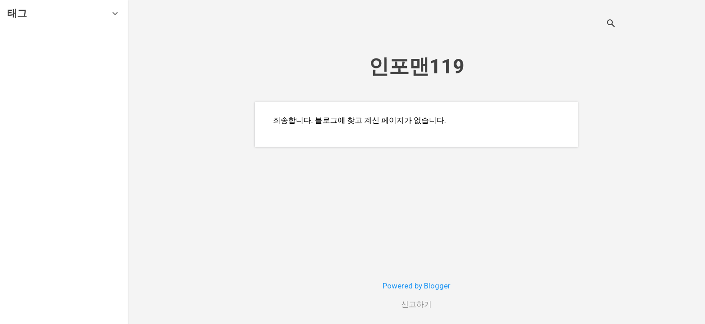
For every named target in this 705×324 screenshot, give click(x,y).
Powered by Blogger (417, 285)
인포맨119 (416, 66)
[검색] (611, 24)
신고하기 (416, 304)
